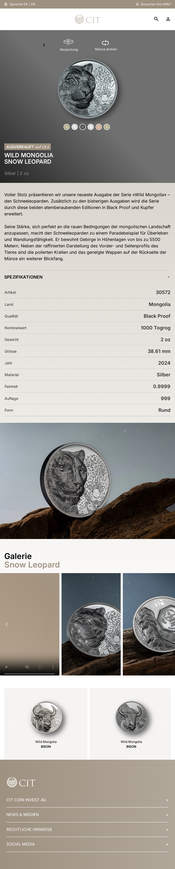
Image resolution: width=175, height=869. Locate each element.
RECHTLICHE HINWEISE (29, 829)
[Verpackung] (68, 45)
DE (26, 4)
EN (33, 4)
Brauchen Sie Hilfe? (156, 4)
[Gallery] (87, 624)
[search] (156, 19)
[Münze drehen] (105, 45)
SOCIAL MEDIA (20, 844)
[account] (168, 19)
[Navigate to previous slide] (7, 624)
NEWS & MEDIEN (22, 814)
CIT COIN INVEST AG (26, 799)
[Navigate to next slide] (168, 624)
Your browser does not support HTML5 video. (29, 626)
